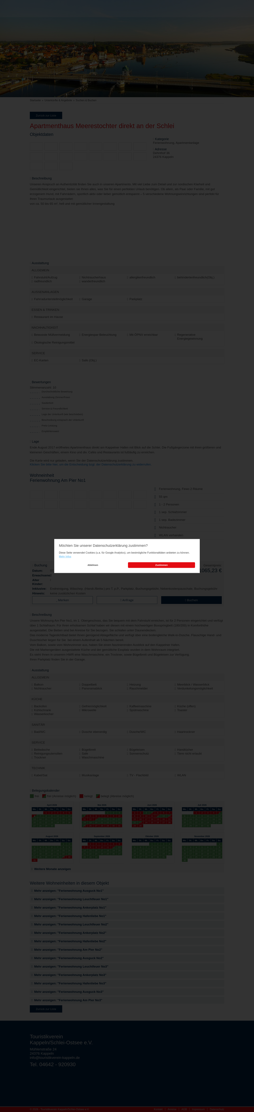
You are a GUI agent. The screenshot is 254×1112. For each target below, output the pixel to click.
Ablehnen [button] (92, 565)
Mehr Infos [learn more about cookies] (65, 556)
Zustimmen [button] (161, 565)
